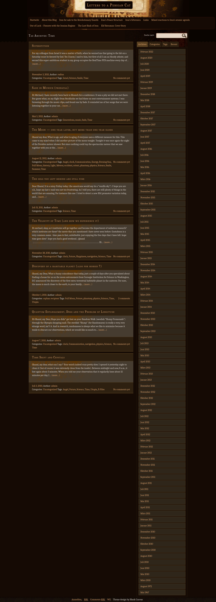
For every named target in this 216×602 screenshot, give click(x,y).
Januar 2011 (145, 525)
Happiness (81, 256)
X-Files (101, 389)
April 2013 (145, 361)
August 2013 (146, 337)
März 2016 (145, 179)
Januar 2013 (146, 379)
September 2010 (148, 550)
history (46, 165)
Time (86, 78)
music (78, 119)
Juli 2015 (144, 221)
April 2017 (145, 142)
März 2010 (145, 580)
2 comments (124, 298)
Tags (165, 44)
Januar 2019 (146, 88)
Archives (142, 44)
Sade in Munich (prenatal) (50, 88)
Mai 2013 (144, 355)
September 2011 (147, 477)
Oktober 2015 (146, 203)
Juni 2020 (145, 70)
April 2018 (145, 106)
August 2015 (146, 215)
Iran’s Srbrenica (133, 20)
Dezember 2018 (147, 94)
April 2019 (145, 76)
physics (93, 165)
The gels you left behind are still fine (58, 179)
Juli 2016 (144, 155)
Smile (80, 78)
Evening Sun (105, 161)
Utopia (35, 302)
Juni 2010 (144, 568)
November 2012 (147, 392)
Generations (68, 119)
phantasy (84, 165)
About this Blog (49, 20)
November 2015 (147, 197)
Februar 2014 (146, 300)
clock (71, 161)
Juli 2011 (144, 489)
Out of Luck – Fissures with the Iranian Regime (52, 25)
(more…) (36, 63)
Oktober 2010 (146, 543)
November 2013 (147, 319)
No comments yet (121, 78)
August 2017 (146, 130)
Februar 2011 (146, 519)
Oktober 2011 (146, 471)
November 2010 (147, 537)
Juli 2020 (144, 63)
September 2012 (147, 404)
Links (145, 20)
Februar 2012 (146, 446)
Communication (83, 161)
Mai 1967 (144, 592)
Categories (155, 44)
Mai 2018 (144, 100)
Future (72, 256)
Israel (65, 78)
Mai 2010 (144, 574)
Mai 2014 (144, 282)
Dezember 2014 (147, 264)
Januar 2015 (146, 258)
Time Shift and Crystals (48, 357)
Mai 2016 (144, 167)
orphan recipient (51, 298)
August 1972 (146, 586)
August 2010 (146, 556)
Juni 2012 (144, 422)
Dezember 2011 (147, 458)
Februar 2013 (146, 373)
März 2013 (145, 367)
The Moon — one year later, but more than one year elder (72, 129)
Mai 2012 (144, 428)
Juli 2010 (144, 562)
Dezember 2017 (147, 112)
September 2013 (147, 331)
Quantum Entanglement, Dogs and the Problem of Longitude (73, 312)
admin (55, 116)
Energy (95, 161)
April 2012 (145, 434)
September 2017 (147, 124)
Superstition (40, 46)
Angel (65, 161)
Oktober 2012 (146, 398)
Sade (84, 119)
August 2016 (146, 149)
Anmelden (77, 599)
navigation (92, 256)
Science (72, 78)
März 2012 (145, 440)
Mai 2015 (144, 234)
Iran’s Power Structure (112, 20)
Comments (97, 599)
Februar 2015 (146, 252)
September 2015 (147, 209)
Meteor (60, 165)
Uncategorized (50, 78)
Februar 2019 (146, 82)
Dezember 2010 (147, 531)
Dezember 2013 (147, 313)
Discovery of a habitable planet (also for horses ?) (67, 266)
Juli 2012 (144, 416)
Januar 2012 (146, 452)
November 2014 (147, 270)
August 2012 (146, 410)
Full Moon (37, 165)
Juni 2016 (144, 161)
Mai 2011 (144, 501)
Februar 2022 (146, 51)
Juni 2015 (144, 227)
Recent (174, 44)
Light (53, 165)
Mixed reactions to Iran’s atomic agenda (170, 20)
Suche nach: (149, 35)
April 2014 (145, 288)
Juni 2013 (144, 349)
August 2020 (146, 57)
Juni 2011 (144, 495)
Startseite (34, 20)
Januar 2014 (146, 306)
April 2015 (145, 240)
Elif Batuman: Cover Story (113, 25)
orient (76, 165)
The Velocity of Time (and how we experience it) (65, 221)
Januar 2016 (146, 185)
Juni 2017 (144, 136)
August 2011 (146, 483)
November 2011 (147, 464)
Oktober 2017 (146, 118)
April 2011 (145, 507)
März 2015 (145, 246)
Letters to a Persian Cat (109, 5)
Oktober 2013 (146, 325)
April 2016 (145, 173)
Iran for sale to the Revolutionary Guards (78, 20)
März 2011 (145, 513)
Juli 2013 (144, 343)
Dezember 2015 (147, 191)
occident (68, 165)
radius (61, 74)
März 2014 (145, 294)
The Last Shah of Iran (88, 25)
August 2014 (146, 276)
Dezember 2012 (147, 385)
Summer (36, 169)
